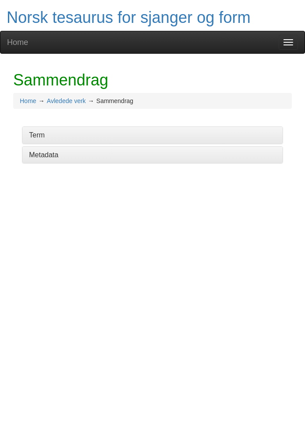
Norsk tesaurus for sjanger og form (128, 17)
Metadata (44, 155)
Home (17, 42)
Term (37, 135)
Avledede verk (66, 100)
